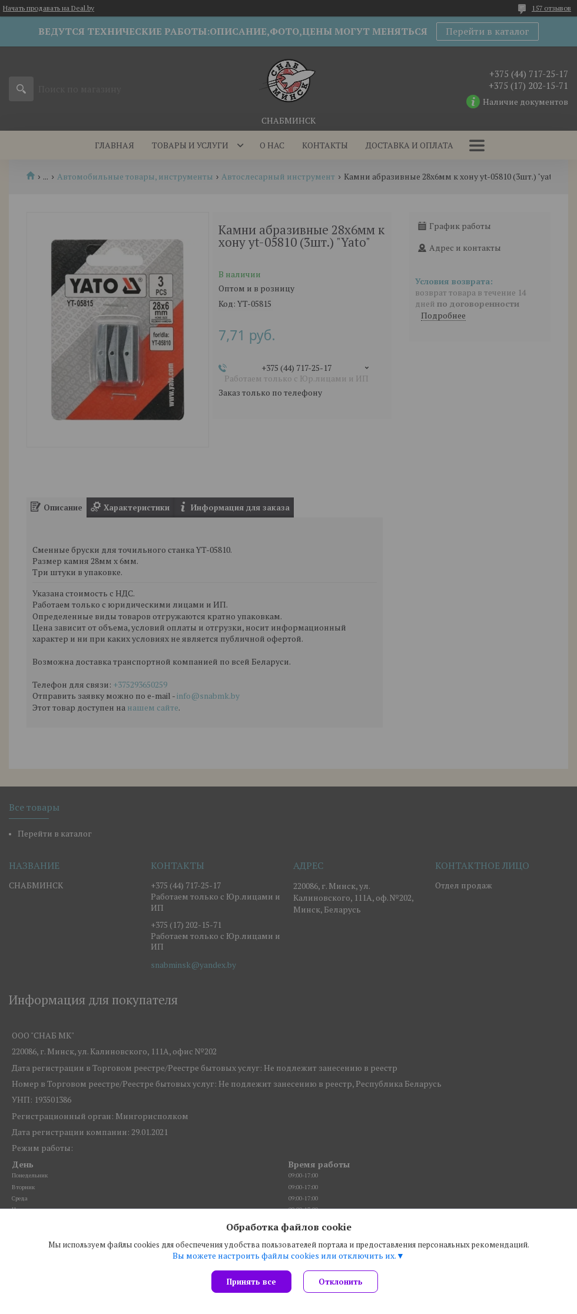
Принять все (251, 1281)
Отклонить (341, 1281)
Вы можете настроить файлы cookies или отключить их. (284, 1255)
